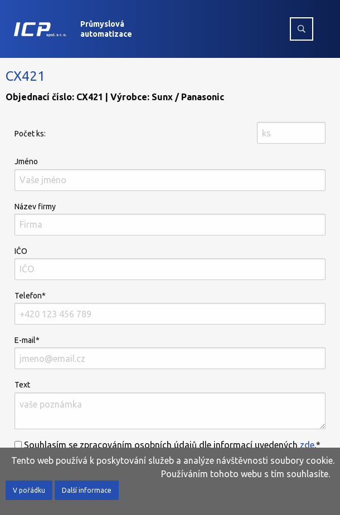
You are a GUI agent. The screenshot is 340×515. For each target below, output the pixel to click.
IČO (170, 263)
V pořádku (29, 490)
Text (170, 404)
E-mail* (170, 352)
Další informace (86, 490)
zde (307, 445)
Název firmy (170, 219)
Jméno (170, 173)
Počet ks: (30, 133)
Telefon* (170, 308)
